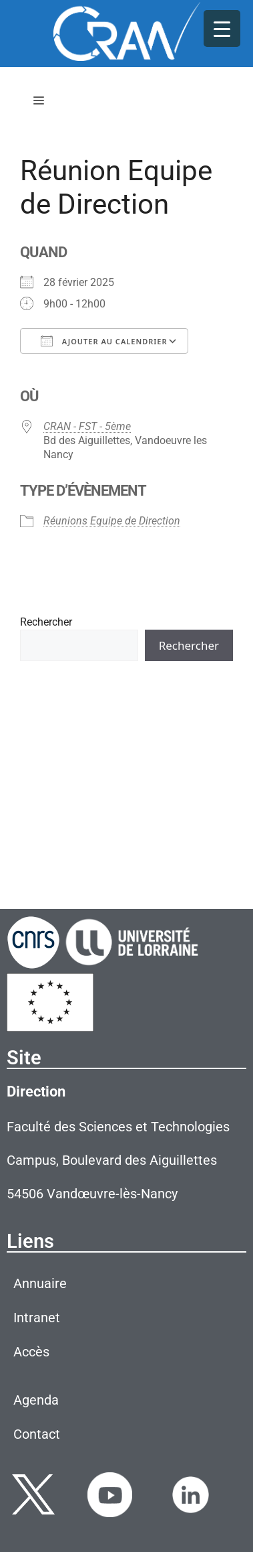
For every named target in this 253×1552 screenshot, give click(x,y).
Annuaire (40, 1283)
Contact (36, 1434)
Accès (31, 1352)
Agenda (36, 1400)
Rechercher (46, 622)
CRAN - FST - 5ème (87, 426)
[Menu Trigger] (222, 28)
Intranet (36, 1318)
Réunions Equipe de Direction (111, 520)
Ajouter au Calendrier (104, 341)
